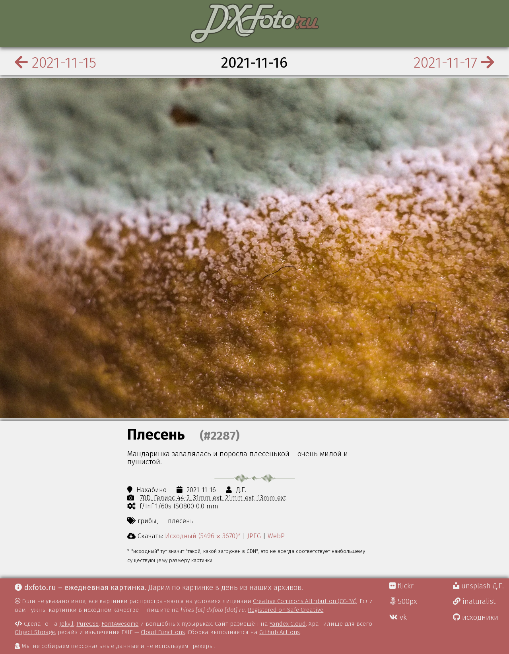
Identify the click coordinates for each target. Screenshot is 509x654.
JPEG (254, 536)
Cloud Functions (163, 632)
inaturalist (474, 601)
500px (403, 601)
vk (398, 617)
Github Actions (279, 632)
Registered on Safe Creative (285, 609)
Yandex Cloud (288, 623)
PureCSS (87, 623)
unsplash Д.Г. (478, 586)
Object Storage (35, 632)
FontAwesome (119, 623)
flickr (401, 586)
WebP (276, 536)
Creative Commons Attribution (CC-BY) (305, 601)
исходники (475, 617)
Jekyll (66, 623)
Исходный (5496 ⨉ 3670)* (203, 536)
